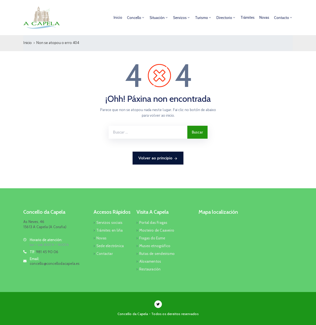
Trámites (248, 17)
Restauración (150, 269)
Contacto (281, 18)
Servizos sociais (109, 222)
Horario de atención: (46, 240)
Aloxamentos (150, 261)
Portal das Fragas (153, 222)
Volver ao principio (158, 158)
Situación (157, 18)
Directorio (224, 18)
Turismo (201, 18)
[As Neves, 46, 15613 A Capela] (246, 240)
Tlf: (44, 252)
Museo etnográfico (154, 246)
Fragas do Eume (152, 238)
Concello (134, 18)
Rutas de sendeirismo (157, 253)
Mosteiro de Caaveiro (156, 230)
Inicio (118, 17)
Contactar (104, 253)
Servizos (180, 18)
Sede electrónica (110, 246)
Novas (264, 17)
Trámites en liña (109, 230)
